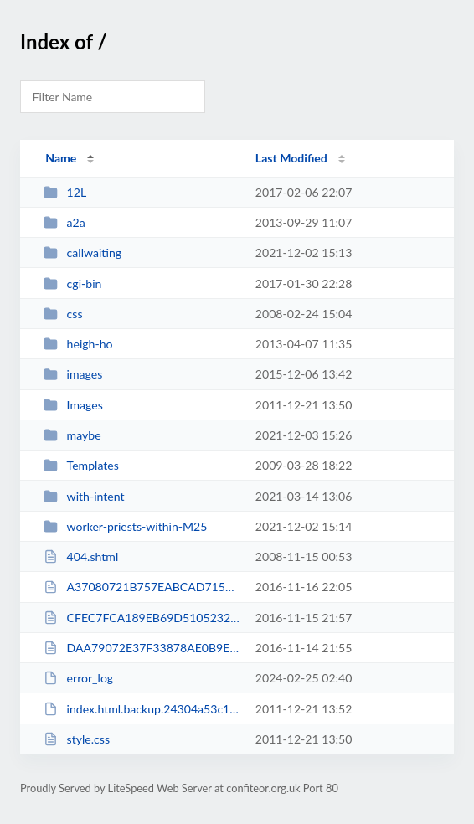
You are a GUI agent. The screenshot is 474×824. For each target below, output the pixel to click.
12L (65, 192)
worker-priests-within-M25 (125, 526)
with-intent (84, 496)
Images (73, 405)
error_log (78, 678)
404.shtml (81, 556)
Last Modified (291, 158)
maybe (72, 435)
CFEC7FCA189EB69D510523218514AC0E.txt (142, 617)
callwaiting (82, 252)
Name (60, 158)
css (63, 313)
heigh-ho (78, 344)
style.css (77, 739)
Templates (81, 465)
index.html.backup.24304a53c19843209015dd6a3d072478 (142, 709)
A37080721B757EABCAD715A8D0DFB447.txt (142, 586)
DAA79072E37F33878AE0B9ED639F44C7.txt (142, 648)
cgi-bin (72, 283)
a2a (64, 222)
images (73, 374)
